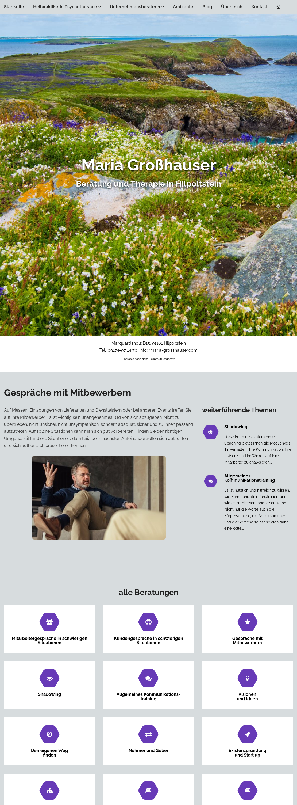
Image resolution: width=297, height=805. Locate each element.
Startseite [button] (14, 6)
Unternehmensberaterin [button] (137, 6)
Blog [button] (207, 6)
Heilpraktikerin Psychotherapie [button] (67, 6)
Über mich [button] (231, 6)
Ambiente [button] (183, 6)
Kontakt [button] (260, 6)
